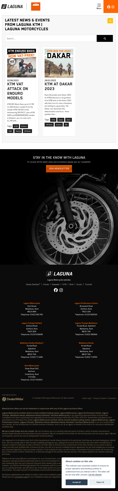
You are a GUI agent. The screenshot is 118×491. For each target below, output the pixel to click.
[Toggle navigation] (99, 6)
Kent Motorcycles (32, 365)
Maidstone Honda (86, 343)
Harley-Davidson (33, 284)
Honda (46, 284)
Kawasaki (55, 284)
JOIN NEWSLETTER (59, 168)
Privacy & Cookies (99, 398)
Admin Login (86, 398)
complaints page (21, 477)
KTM (64, 284)
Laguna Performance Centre (86, 303)
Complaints (112, 398)
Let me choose (95, 475)
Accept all (77, 482)
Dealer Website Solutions (9, 395)
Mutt (71, 284)
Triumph (88, 284)
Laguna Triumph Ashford (32, 323)
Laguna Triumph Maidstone (86, 323)
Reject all (100, 482)
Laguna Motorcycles (32, 303)
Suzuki (79, 284)
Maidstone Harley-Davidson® (32, 343)
